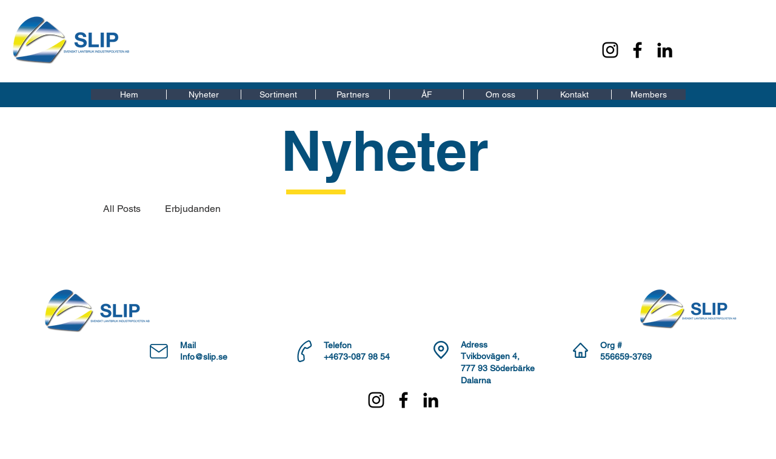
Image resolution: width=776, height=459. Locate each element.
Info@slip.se (203, 357)
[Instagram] (610, 50)
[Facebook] (637, 50)
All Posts (122, 208)
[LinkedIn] (664, 50)
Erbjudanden (193, 208)
